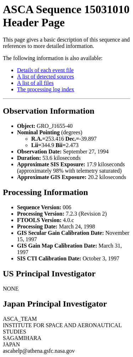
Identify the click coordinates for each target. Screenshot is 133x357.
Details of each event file (45, 70)
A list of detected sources (45, 77)
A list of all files (35, 83)
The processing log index (45, 89)
